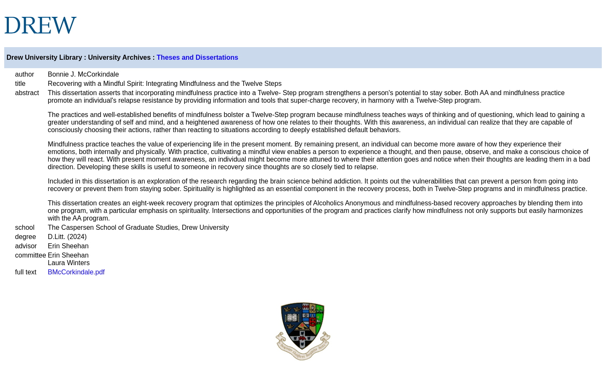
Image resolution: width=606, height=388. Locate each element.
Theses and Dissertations (197, 57)
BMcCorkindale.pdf (76, 272)
